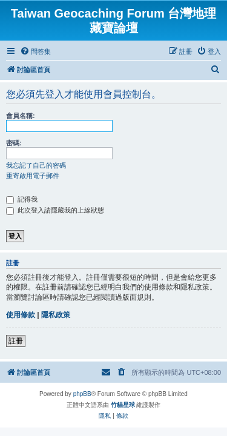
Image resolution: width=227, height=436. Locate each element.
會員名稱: (20, 115)
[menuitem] (35, 51)
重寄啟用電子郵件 (32, 175)
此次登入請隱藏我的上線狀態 (55, 210)
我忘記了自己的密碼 (36, 165)
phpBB (82, 394)
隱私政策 (55, 315)
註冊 (15, 341)
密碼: (14, 143)
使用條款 (20, 315)
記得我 (22, 199)
